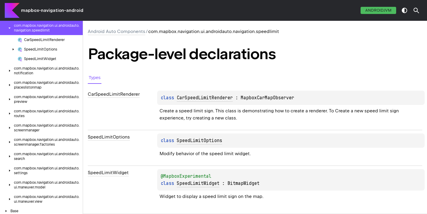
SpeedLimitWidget (198, 183)
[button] (416, 10)
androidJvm (378, 10)
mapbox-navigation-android (52, 10)
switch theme (404, 10)
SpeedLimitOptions (199, 141)
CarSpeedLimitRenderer (205, 98)
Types (95, 77)
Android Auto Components (116, 31)
